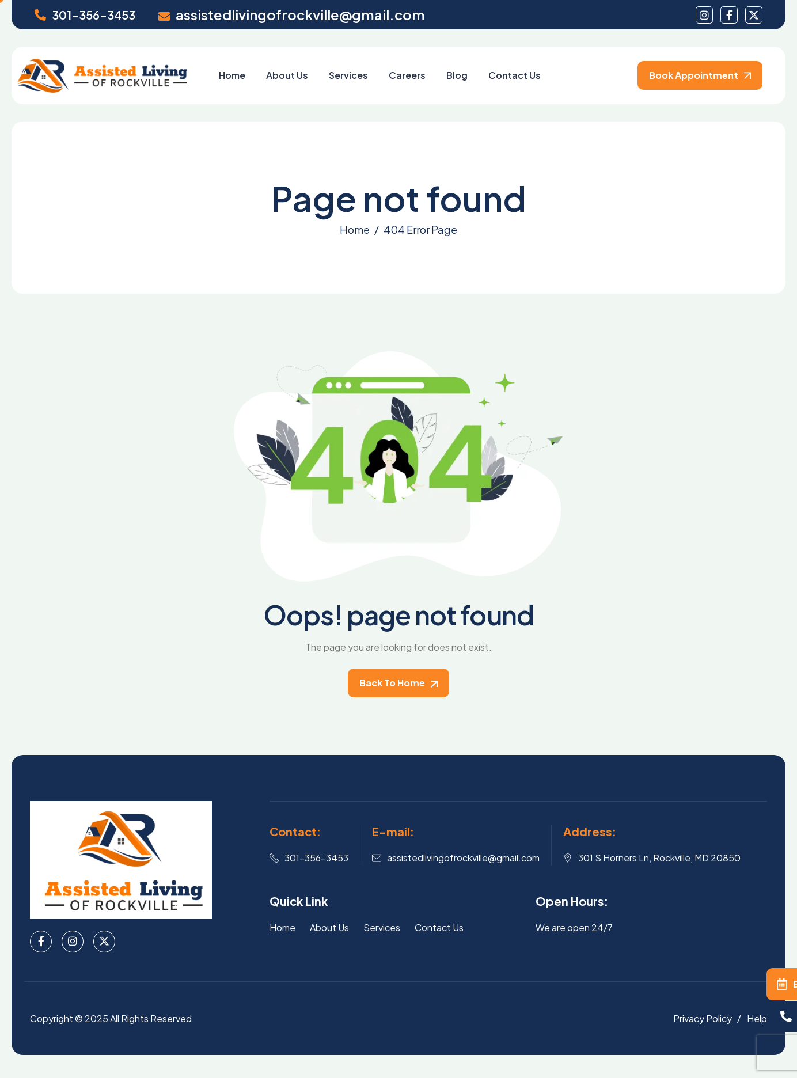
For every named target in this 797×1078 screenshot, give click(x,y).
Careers (407, 75)
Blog (457, 75)
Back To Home (398, 683)
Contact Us (514, 75)
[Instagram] (73, 941)
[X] (104, 941)
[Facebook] (41, 941)
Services (348, 75)
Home (232, 75)
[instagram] (704, 15)
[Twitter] (753, 15)
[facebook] (729, 15)
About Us (287, 75)
